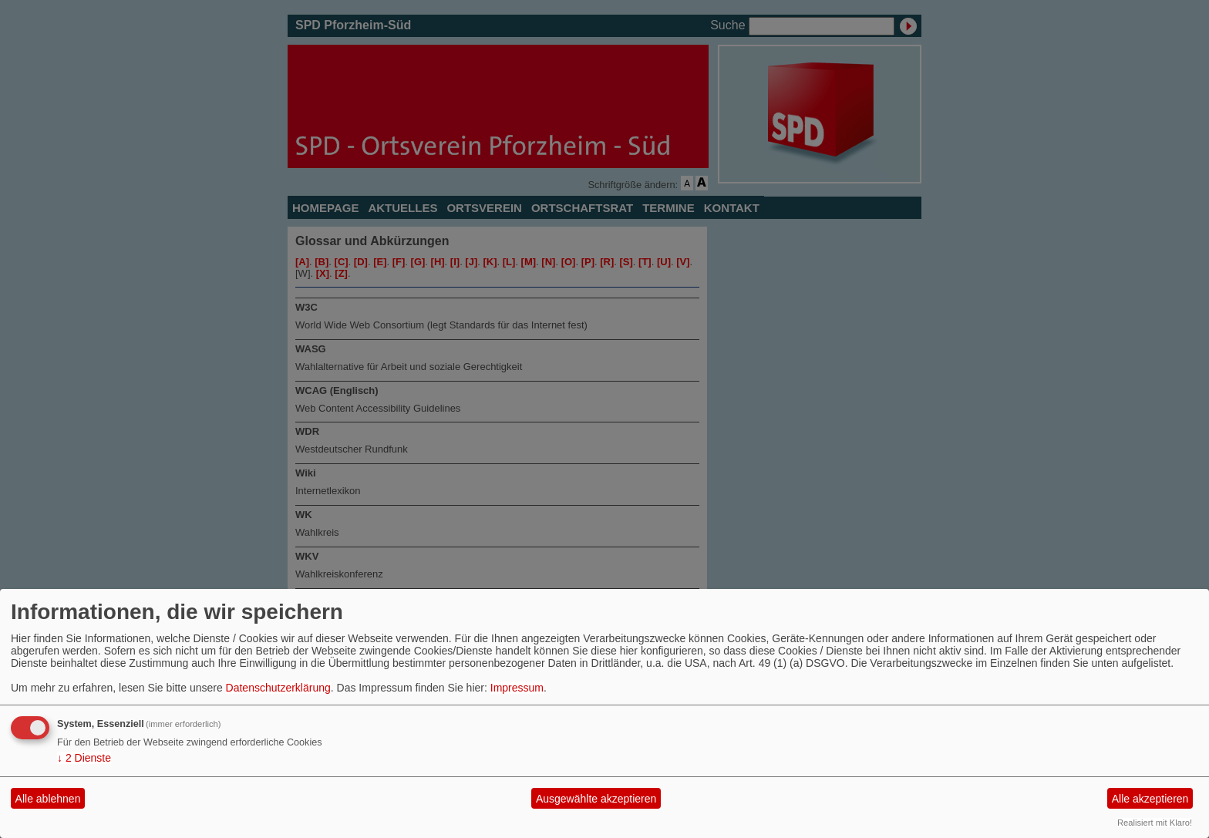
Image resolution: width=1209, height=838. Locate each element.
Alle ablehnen (48, 799)
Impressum (517, 688)
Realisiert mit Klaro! (1154, 822)
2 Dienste (84, 758)
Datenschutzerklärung (278, 688)
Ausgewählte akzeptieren (596, 799)
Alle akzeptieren (1150, 799)
